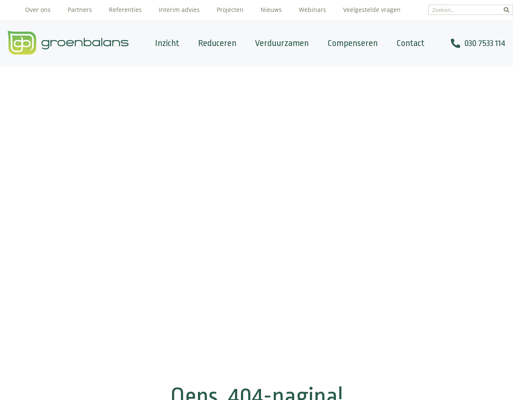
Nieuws (271, 10)
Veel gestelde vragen (245, 320)
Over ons (38, 10)
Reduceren (217, 43)
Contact (410, 43)
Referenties (125, 10)
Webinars (312, 10)
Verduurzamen (282, 43)
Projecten (230, 10)
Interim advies (179, 10)
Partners (80, 10)
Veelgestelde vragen (372, 10)
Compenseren (352, 43)
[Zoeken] (506, 9)
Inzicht (167, 43)
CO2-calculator (236, 276)
